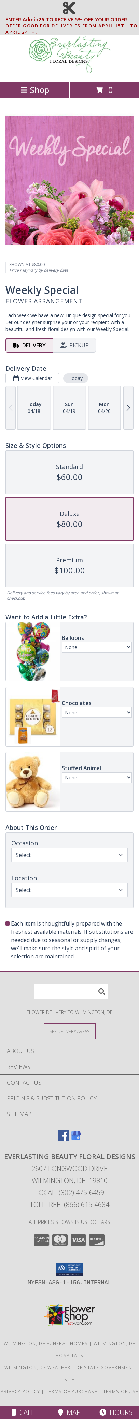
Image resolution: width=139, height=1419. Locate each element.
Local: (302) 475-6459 (69, 1192)
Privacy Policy (20, 1391)
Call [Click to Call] (23, 1412)
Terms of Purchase (71, 1391)
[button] (69, 1269)
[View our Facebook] (63, 1139)
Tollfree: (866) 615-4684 (69, 1204)
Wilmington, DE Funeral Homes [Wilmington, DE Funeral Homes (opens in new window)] (46, 1343)
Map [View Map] (69, 1412)
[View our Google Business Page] (75, 1139)
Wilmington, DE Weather (37, 1367)
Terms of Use (121, 1391)
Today (76, 378)
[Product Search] (71, 991)
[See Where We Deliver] (70, 1031)
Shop (34, 89)
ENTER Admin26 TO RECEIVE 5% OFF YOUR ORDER (71, 19)
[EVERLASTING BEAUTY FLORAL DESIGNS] (70, 71)
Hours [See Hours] (116, 1412)
